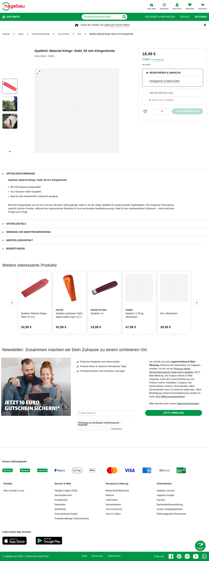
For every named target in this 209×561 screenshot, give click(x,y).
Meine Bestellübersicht (117, 490)
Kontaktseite (61, 500)
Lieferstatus (112, 500)
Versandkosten (113, 504)
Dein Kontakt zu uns (13, 490)
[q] (101, 17)
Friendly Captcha (116, 429)
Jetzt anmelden (173, 413)
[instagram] (187, 556)
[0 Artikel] (162, 111)
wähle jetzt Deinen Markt (116, 25)
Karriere (161, 500)
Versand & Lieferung (117, 483)
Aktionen (200, 17)
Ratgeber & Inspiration (160, 17)
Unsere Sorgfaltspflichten (170, 509)
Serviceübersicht (63, 495)
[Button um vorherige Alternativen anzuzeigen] (12, 302)
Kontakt (7, 483)
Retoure (110, 495)
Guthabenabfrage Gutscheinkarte (72, 518)
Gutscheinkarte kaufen (66, 514)
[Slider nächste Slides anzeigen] (9, 150)
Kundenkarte (159, 60)
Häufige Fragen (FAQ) (66, 490)
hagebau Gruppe (165, 495)
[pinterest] (179, 556)
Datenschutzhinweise (188, 403)
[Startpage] (13, 6)
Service (185, 17)
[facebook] (171, 556)
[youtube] (196, 556)
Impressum (97, 556)
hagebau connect (166, 490)
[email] (105, 413)
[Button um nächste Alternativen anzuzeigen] (197, 302)
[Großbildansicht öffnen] (76, 110)
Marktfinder (60, 509)
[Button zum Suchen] (134, 17)
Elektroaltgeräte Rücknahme (171, 514)
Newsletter (60, 504)
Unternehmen (164, 483)
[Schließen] (205, 25)
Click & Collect (113, 514)
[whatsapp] (204, 556)
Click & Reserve (114, 509)
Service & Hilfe (63, 483)
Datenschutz (114, 556)
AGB (84, 556)
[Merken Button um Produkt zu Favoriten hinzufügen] (145, 111)
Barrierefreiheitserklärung (170, 504)
